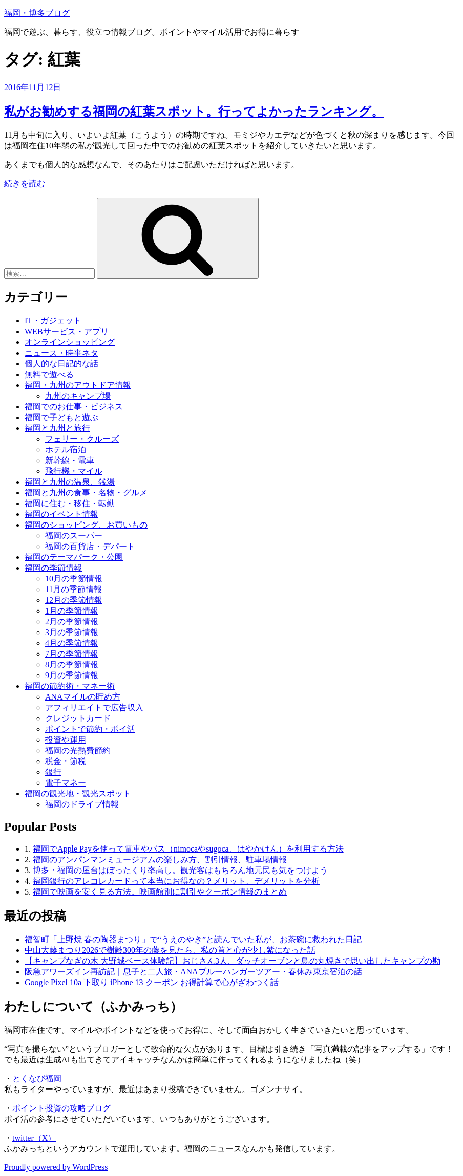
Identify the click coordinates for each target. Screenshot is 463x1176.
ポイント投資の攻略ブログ (61, 1108)
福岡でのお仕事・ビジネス (74, 406)
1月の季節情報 (71, 610)
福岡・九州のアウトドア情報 (78, 385)
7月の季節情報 (71, 653)
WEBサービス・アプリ (67, 331)
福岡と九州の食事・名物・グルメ (86, 492)
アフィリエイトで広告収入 (94, 707)
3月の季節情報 (71, 632)
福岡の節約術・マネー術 (70, 686)
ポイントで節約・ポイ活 (90, 729)
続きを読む (24, 183)
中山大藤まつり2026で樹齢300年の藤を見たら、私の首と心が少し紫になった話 (170, 950)
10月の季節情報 (73, 578)
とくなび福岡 (36, 1078)
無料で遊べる (49, 374)
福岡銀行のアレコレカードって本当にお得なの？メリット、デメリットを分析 (176, 881)
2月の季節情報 (71, 621)
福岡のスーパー (73, 535)
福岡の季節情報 (53, 567)
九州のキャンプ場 (78, 395)
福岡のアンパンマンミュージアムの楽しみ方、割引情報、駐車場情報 (160, 859)
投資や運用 (65, 739)
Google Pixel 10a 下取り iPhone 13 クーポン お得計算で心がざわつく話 (152, 982)
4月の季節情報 (71, 643)
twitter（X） (34, 1138)
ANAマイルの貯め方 (82, 696)
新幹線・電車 (69, 460)
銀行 (53, 772)
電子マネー (65, 782)
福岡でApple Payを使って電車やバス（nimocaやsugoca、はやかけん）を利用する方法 (188, 848)
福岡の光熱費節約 (78, 750)
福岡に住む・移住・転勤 (70, 503)
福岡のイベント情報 (61, 514)
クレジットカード (78, 718)
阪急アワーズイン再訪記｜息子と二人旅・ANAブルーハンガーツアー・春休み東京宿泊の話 (193, 971)
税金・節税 (65, 761)
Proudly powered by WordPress (56, 1167)
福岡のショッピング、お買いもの (86, 524)
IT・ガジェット (53, 320)
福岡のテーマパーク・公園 (74, 557)
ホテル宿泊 (65, 449)
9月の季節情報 (71, 675)
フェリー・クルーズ (82, 438)
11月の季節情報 (73, 589)
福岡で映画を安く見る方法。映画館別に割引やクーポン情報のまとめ (160, 891)
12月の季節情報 (73, 600)
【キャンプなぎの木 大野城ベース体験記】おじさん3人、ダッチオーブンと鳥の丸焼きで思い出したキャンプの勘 (232, 960)
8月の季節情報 (71, 664)
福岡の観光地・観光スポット (78, 793)
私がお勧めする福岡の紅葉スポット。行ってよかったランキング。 (194, 111)
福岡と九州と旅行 (57, 428)
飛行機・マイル (73, 471)
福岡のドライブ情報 (82, 804)
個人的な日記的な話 (61, 363)
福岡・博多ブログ (37, 13)
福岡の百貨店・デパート (90, 546)
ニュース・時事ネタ (61, 353)
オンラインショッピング (70, 342)
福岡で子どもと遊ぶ (61, 417)
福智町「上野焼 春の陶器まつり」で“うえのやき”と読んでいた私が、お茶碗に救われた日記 (193, 939)
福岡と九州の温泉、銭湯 (70, 481)
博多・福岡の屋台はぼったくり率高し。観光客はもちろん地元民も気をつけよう (180, 870)
